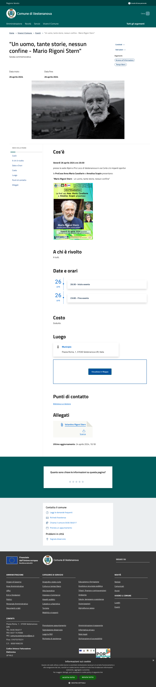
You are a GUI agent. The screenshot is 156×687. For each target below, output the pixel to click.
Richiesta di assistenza (51, 638)
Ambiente (82, 594)
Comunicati (119, 586)
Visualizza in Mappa (100, 371)
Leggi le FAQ (47, 634)
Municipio (66, 346)
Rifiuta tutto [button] (88, 677)
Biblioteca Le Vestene (62, 403)
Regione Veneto (12, 3)
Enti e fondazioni (13, 595)
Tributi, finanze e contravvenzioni (92, 590)
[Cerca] (147, 13)
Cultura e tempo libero (51, 586)
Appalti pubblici (48, 599)
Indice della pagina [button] (19, 148)
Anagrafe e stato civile (51, 581)
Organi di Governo (13, 581)
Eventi (38, 33)
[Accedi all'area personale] (137, 3)
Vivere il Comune (25, 33)
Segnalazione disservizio (52, 629)
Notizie (117, 581)
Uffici (8, 590)
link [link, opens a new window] (101, 672)
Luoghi (117, 602)
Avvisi (117, 590)
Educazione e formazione (88, 581)
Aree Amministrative (15, 586)
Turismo (45, 608)
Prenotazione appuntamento (54, 625)
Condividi (120, 44)
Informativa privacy (86, 629)
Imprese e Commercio (51, 595)
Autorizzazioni (84, 603)
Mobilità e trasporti (50, 612)
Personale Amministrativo (17, 603)
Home (11, 33)
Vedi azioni (120, 49)
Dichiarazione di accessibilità (90, 638)
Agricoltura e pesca (86, 608)
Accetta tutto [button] (69, 677)
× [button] (153, 660)
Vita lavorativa (48, 590)
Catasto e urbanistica (51, 603)
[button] (78, 683)
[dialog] (78, 672)
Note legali (82, 634)
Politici (9, 599)
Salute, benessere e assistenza (91, 599)
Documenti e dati (13, 608)
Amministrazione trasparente (90, 625)
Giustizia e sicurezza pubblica (90, 586)
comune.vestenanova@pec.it (22, 635)
